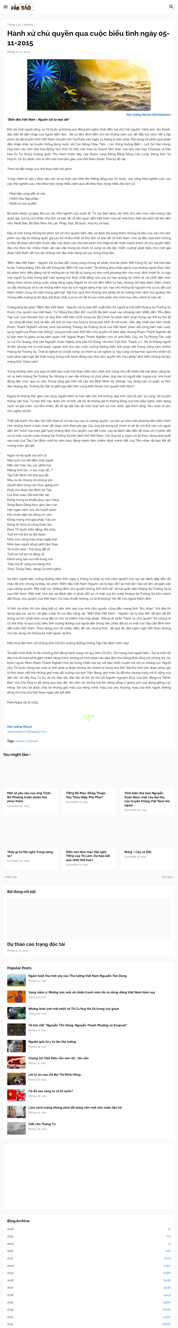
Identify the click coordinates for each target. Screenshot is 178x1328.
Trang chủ (14, 24)
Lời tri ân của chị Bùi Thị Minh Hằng (54, 1075)
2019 (89, 1273)
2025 (89, 1236)
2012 (89, 1324)
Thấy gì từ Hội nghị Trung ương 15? (30, 854)
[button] (5, 6)
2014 (89, 1310)
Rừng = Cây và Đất (137, 852)
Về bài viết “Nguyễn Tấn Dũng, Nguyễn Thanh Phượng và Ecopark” (77, 1025)
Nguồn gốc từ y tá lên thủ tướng (52, 1042)
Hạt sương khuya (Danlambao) (148, 114)
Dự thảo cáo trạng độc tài (36, 944)
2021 (89, 1258)
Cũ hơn (167, 877)
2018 (89, 1280)
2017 (89, 1288)
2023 (89, 1244)
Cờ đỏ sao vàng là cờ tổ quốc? (50, 1091)
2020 (89, 1266)
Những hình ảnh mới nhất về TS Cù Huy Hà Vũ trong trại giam (73, 1009)
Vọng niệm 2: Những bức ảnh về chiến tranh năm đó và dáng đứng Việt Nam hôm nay (91, 992)
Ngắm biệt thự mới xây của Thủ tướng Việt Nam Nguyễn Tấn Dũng (77, 976)
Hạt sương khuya (19, 727)
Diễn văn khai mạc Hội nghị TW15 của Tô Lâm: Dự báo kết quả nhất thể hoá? (88, 856)
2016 (89, 1295)
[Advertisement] (89, 1177)
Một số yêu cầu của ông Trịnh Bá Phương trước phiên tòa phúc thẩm (28, 797)
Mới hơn (11, 877)
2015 (89, 1302)
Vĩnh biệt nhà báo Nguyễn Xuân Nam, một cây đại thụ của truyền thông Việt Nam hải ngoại (147, 799)
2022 (89, 1251)
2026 (89, 1229)
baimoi (28, 24)
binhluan (32, 741)
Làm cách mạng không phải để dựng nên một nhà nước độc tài (75, 1107)
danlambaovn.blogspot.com (27, 731)
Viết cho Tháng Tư (41, 1124)
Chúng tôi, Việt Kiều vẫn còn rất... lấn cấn (58, 1058)
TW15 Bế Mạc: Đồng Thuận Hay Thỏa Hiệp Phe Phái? (86, 795)
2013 (89, 1317)
